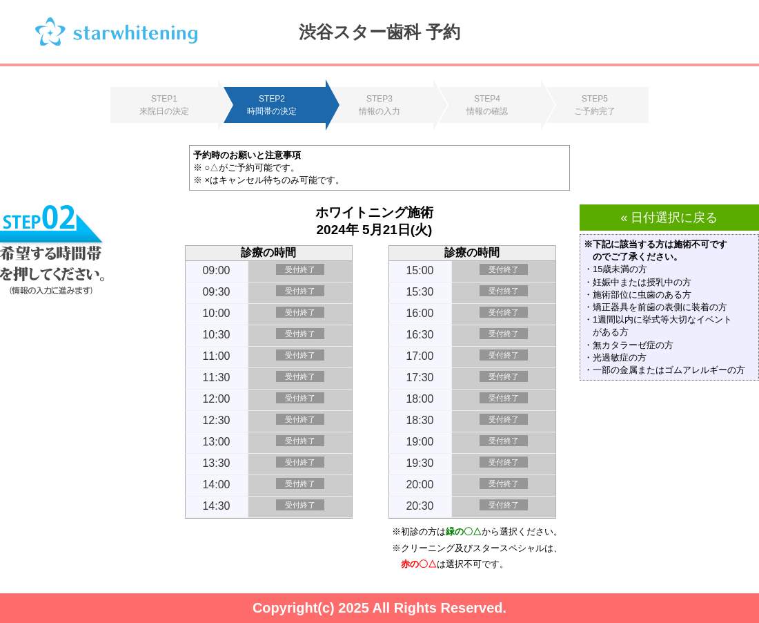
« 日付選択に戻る (669, 217)
